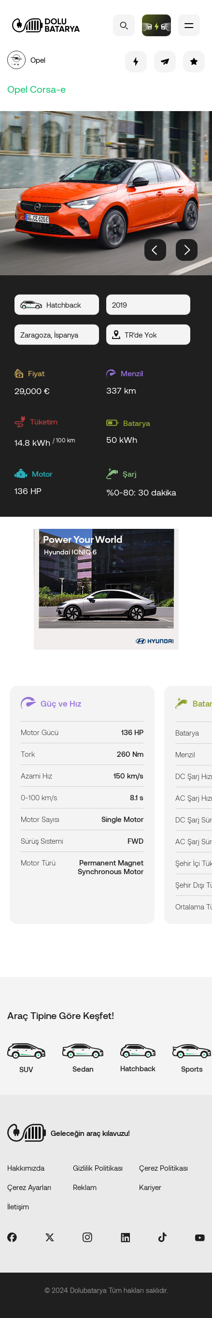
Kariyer (150, 1187)
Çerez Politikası (163, 1167)
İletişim (18, 1206)
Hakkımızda (25, 1167)
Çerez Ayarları (29, 1187)
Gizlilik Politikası (98, 1167)
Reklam (85, 1187)
